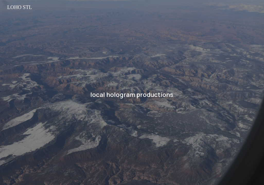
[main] (132, 92)
